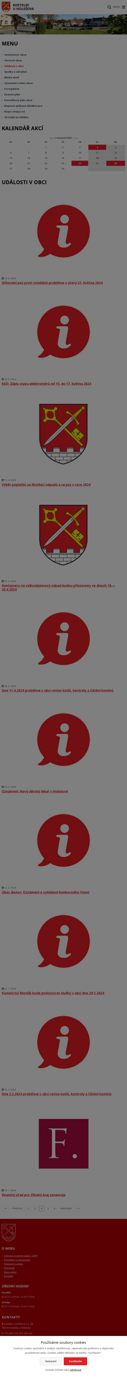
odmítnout (75, 1369)
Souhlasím (75, 1361)
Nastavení (50, 1361)
